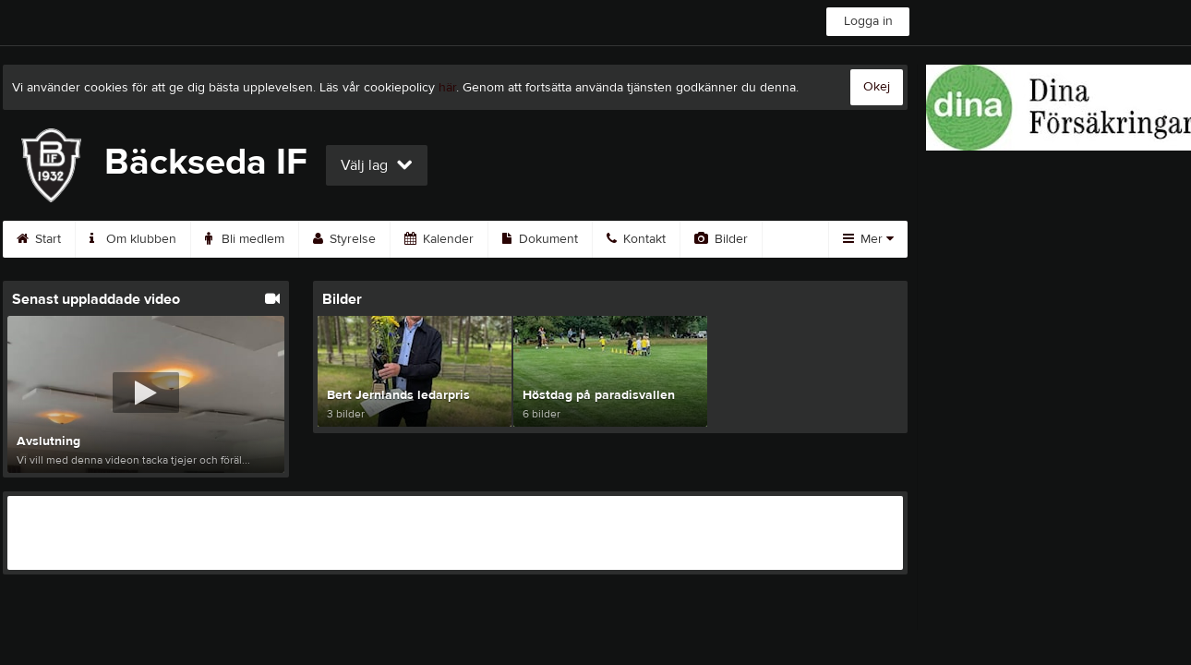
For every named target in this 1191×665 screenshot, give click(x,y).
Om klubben (133, 239)
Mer (868, 239)
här (447, 87)
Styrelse (344, 239)
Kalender (439, 239)
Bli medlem (244, 239)
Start (39, 239)
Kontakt (636, 239)
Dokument (540, 239)
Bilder (721, 239)
